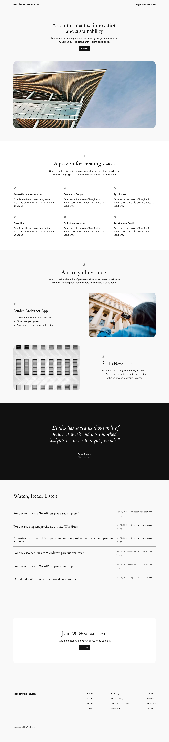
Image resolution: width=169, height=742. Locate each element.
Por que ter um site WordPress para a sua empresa (45, 566)
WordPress (30, 727)
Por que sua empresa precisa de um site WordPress (46, 526)
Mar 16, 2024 (122, 512)
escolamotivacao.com (26, 4)
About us (84, 48)
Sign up (84, 647)
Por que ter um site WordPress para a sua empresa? (46, 513)
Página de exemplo (146, 4)
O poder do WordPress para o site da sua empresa (45, 579)
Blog (120, 515)
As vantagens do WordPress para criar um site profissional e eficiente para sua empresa (63, 540)
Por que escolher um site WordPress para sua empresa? (48, 553)
